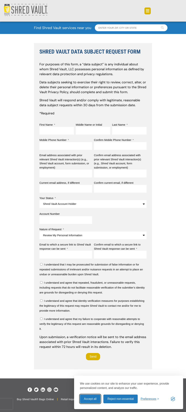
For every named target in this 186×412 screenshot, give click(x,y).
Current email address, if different (59, 182)
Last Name (119, 124)
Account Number (49, 213)
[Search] (162, 27)
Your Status (46, 198)
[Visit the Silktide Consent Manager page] (173, 399)
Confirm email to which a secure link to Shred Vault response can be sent (117, 246)
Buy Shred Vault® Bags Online (35, 399)
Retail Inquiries (70, 399)
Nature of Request (50, 229)
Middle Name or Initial (89, 124)
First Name (46, 124)
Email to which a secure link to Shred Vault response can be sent (65, 246)
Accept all (90, 398)
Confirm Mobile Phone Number (113, 139)
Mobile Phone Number (53, 139)
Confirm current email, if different (113, 182)
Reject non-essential (120, 398)
